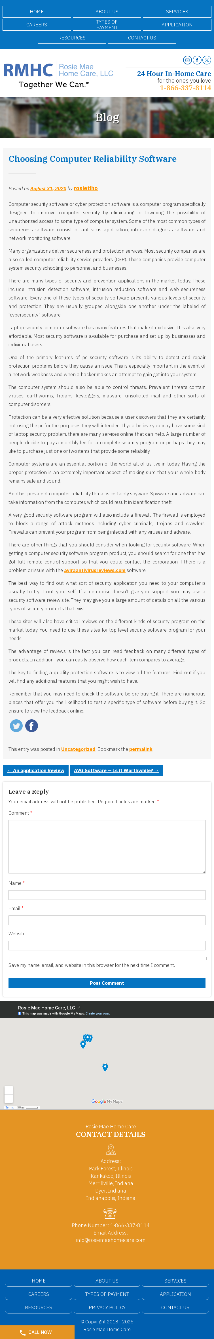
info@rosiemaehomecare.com (111, 1240)
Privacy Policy (107, 1307)
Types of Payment (107, 1294)
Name (17, 883)
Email (16, 908)
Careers (36, 25)
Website (17, 933)
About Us (107, 12)
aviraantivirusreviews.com (95, 570)
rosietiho (86, 188)
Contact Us (142, 38)
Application (177, 25)
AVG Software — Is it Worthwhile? (116, 770)
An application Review (35, 770)
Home (37, 12)
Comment (20, 813)
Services (177, 12)
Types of (107, 24)
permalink (140, 749)
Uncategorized (78, 749)
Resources (72, 38)
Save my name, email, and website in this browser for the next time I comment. (92, 965)
